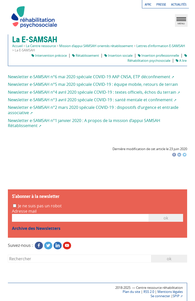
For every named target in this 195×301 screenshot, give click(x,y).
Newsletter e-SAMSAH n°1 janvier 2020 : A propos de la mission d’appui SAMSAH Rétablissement (84, 123)
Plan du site (131, 292)
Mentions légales (170, 292)
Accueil (17, 46)
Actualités (178, 4)
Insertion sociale (118, 55)
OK (166, 218)
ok (169, 259)
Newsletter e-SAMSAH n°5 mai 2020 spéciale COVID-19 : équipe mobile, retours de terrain (93, 84)
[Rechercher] (79, 259)
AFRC (148, 4)
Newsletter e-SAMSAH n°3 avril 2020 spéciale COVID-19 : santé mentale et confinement (90, 100)
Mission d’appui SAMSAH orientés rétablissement (96, 46)
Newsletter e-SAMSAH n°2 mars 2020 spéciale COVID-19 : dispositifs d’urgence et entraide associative (93, 110)
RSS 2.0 (148, 292)
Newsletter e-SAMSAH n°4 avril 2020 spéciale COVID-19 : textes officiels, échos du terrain (92, 92)
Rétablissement (85, 55)
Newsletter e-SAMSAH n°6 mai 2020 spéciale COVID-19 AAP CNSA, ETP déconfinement (89, 76)
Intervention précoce (49, 55)
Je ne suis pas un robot (37, 206)
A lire (181, 60)
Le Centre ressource (41, 46)
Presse (161, 4)
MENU (181, 22)
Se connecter (160, 296)
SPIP (176, 296)
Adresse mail (24, 211)
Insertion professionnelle (158, 55)
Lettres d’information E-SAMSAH (160, 46)
